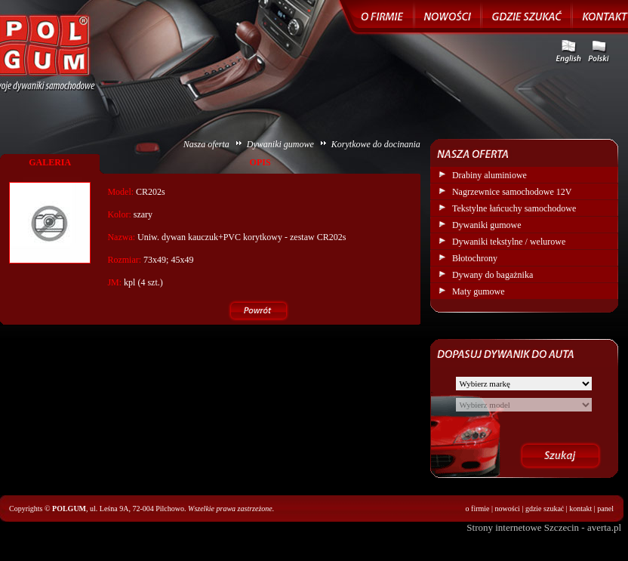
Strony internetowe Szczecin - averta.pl (543, 527)
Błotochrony (474, 258)
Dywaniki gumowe (280, 144)
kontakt (580, 508)
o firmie (478, 508)
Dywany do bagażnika (492, 275)
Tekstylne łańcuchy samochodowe (514, 208)
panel (605, 508)
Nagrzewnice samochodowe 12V (512, 191)
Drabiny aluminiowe (489, 175)
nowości (507, 508)
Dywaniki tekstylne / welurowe (508, 241)
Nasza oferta (206, 144)
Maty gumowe (478, 291)
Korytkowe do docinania (375, 144)
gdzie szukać (544, 508)
